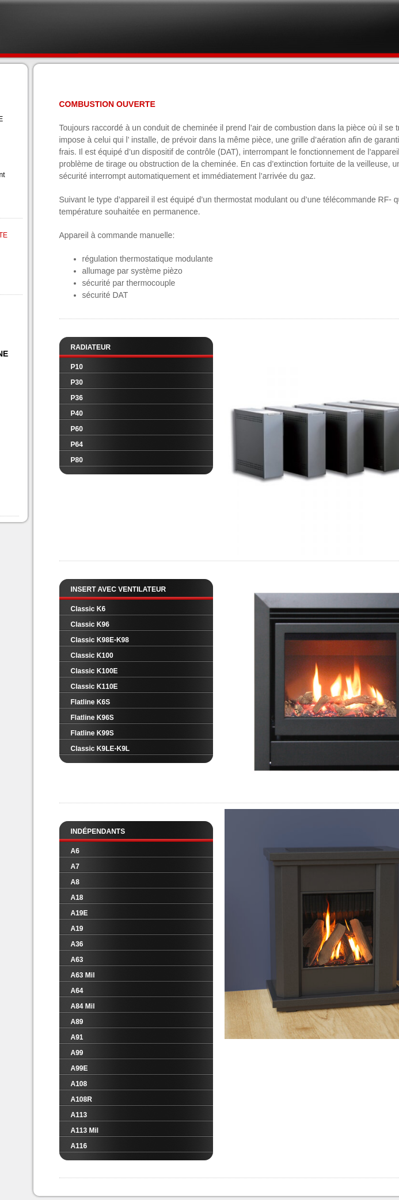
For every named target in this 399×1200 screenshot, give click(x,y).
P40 (77, 413)
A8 (75, 882)
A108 (79, 1084)
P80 (77, 460)
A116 (79, 1146)
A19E (79, 913)
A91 (77, 1037)
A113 (79, 1115)
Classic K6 (88, 609)
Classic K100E (94, 671)
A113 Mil (85, 1130)
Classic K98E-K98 (100, 640)
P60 (77, 429)
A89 (77, 1022)
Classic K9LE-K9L (100, 749)
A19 (77, 929)
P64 (77, 444)
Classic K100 (92, 655)
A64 (77, 991)
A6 (75, 851)
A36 (77, 944)
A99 (77, 1053)
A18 (77, 898)
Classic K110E (94, 687)
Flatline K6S (91, 702)
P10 (77, 367)
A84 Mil (83, 1006)
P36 (77, 398)
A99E (79, 1068)
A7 (75, 866)
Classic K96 (90, 624)
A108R (81, 1099)
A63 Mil (83, 975)
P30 (77, 382)
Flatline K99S (92, 733)
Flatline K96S (92, 718)
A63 (77, 960)
